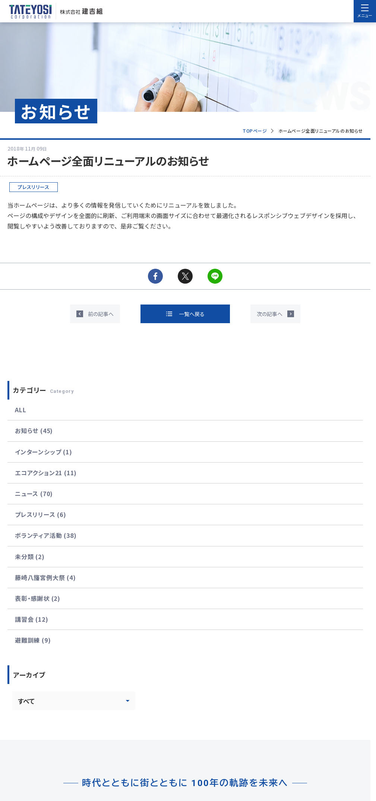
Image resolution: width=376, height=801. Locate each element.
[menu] (365, 11)
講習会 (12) (31, 619)
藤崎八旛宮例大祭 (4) (45, 577)
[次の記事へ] (275, 314)
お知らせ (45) (34, 430)
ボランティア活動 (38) (45, 535)
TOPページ (255, 130)
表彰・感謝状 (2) (37, 598)
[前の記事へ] (95, 314)
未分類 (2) (30, 556)
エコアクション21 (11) (46, 472)
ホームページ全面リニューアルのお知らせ (320, 130)
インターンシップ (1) (43, 451)
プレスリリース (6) (40, 514)
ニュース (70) (34, 493)
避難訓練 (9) (33, 640)
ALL (20, 409)
